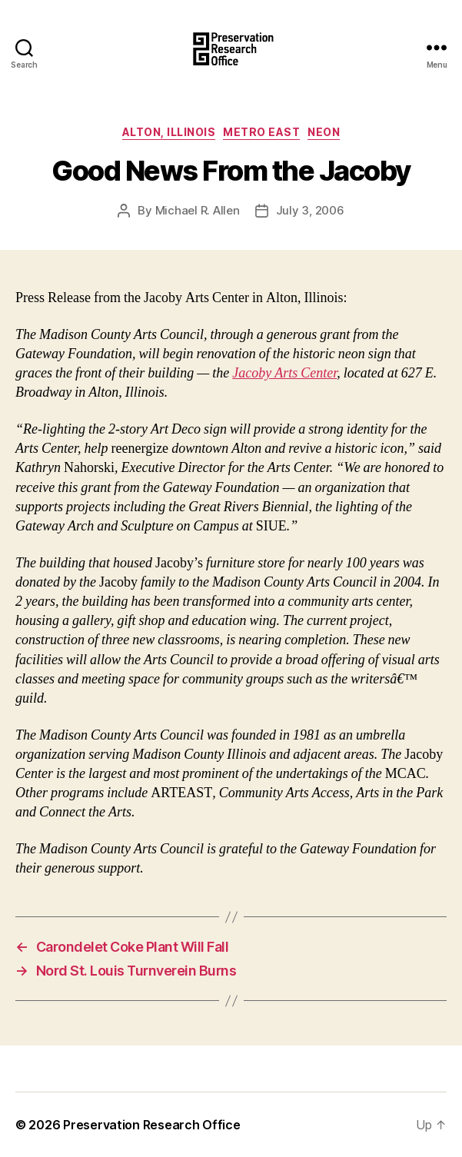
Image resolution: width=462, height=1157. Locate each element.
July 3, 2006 (310, 210)
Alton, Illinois (169, 131)
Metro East (261, 131)
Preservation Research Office (151, 1124)
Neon (323, 131)
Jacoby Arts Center (284, 373)
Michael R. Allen (197, 210)
